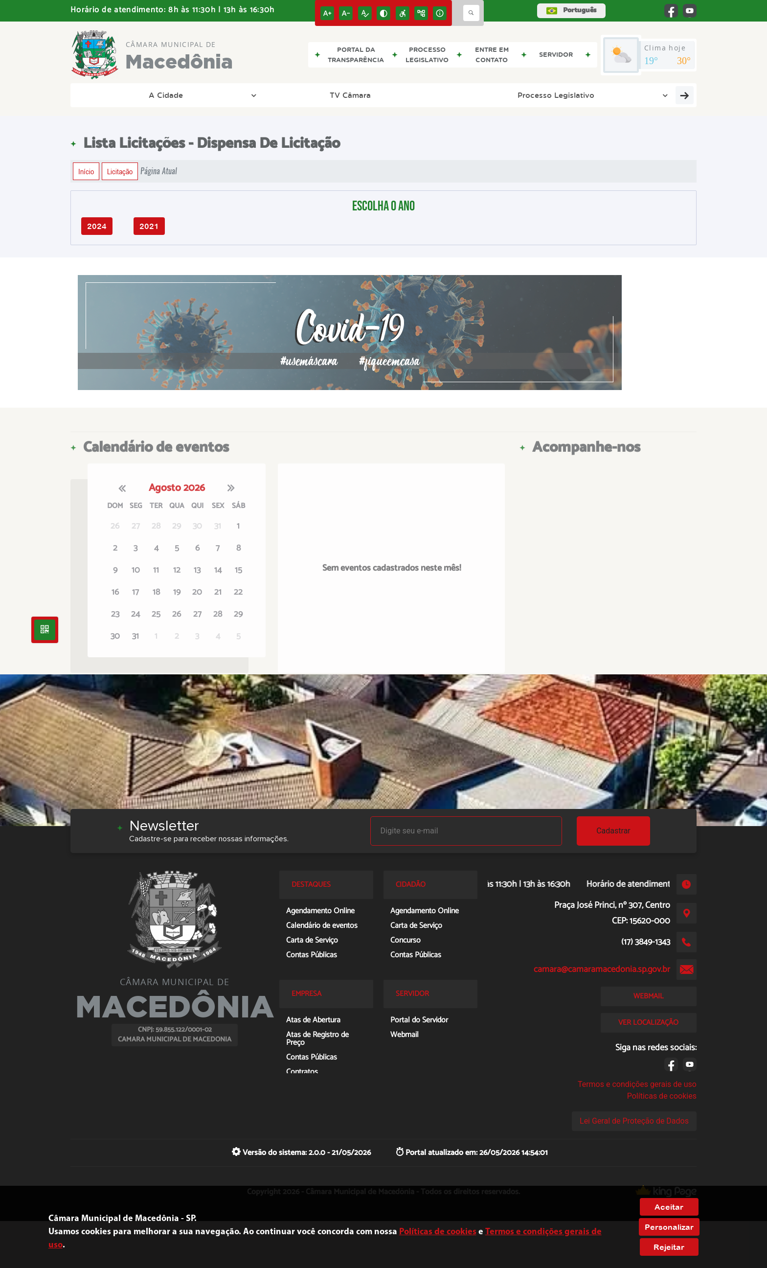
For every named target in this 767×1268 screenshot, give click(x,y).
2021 (149, 226)
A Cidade (114, 95)
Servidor (569, 95)
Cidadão (360, 95)
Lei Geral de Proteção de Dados (634, 1121)
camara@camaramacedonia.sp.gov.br (602, 969)
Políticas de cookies (662, 1096)
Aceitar (668, 1206)
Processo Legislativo (274, 95)
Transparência (496, 95)
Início (86, 171)
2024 (97, 226)
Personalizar (669, 1226)
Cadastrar (613, 830)
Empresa (423, 95)
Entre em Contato (649, 95)
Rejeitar (669, 1247)
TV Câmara (177, 95)
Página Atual (158, 171)
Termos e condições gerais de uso (637, 1084)
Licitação (120, 171)
